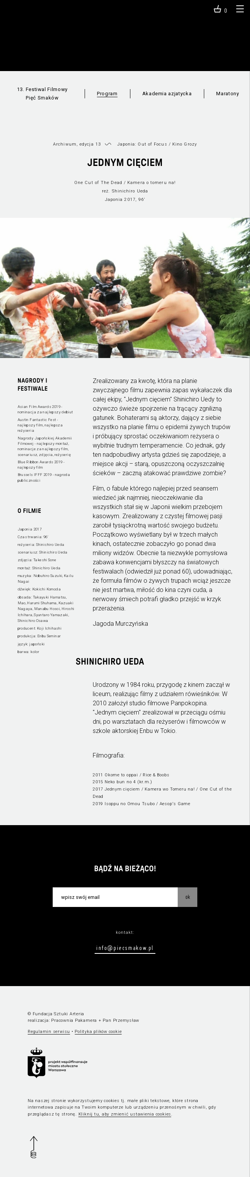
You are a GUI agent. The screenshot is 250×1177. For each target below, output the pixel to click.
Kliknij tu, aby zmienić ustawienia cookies (124, 1114)
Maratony (227, 93)
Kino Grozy (184, 144)
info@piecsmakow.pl (125, 948)
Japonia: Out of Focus (142, 144)
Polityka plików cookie (98, 1031)
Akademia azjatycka (167, 93)
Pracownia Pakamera (74, 1020)
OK (187, 897)
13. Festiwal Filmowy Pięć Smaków (42, 93)
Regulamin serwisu (49, 1031)
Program (107, 93)
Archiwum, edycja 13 (77, 144)
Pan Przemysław (121, 1020)
